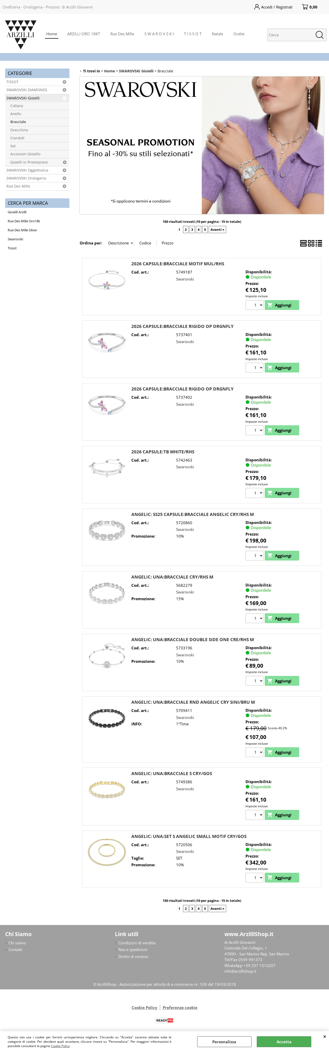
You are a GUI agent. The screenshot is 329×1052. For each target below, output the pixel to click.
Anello (15, 114)
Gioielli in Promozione (29, 162)
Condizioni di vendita (137, 943)
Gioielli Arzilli (17, 212)
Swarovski (15, 239)
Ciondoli (17, 138)
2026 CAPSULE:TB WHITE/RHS (162, 452)
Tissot (12, 248)
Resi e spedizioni (133, 950)
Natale (217, 33)
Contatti (15, 950)
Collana (16, 106)
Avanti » (217, 229)
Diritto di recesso (133, 957)
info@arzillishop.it (240, 971)
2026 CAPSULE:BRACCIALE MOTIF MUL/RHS (177, 264)
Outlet (238, 33)
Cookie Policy (60, 1046)
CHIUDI (324, 1036)
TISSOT (12, 82)
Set (13, 146)
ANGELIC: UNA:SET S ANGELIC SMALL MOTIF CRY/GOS (188, 837)
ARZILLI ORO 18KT (83, 33)
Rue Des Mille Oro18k (24, 221)
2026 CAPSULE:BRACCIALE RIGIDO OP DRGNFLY (182, 326)
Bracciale (18, 122)
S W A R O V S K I (159, 33)
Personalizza (224, 1041)
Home (51, 33)
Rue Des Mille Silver (22, 230)
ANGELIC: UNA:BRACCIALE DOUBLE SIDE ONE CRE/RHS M (192, 640)
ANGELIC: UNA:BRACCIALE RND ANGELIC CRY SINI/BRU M (193, 703)
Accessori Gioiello (25, 154)
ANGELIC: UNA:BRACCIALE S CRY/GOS (171, 774)
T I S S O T (193, 33)
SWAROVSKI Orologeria (26, 178)
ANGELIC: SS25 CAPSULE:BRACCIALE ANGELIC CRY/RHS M (192, 514)
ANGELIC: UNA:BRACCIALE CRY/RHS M (172, 577)
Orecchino (19, 130)
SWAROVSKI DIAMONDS (26, 90)
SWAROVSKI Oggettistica (27, 170)
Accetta (284, 1041)
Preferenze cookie (180, 1008)
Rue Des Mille (122, 33)
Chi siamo (17, 943)
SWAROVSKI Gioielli (23, 98)
